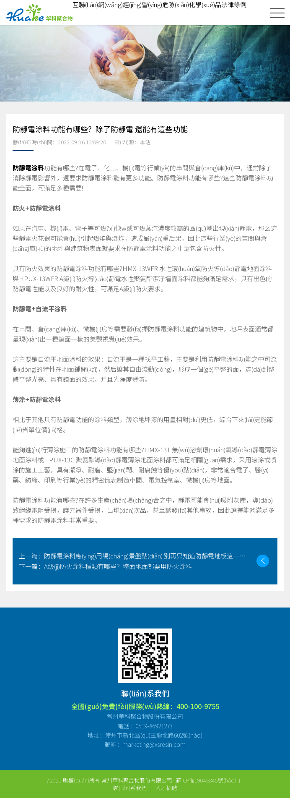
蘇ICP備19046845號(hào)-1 (208, 780)
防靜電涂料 (28, 167)
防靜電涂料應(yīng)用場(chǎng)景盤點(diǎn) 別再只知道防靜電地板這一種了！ (134, 555)
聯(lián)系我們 (130, 788)
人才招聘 (166, 788)
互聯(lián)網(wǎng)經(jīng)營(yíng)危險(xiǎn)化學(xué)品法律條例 (159, 4)
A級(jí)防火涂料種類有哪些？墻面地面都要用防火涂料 (105, 566)
